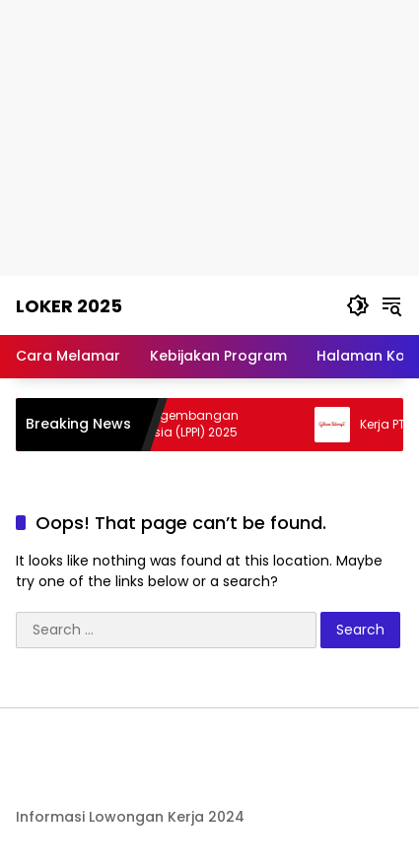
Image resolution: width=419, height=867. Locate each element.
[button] (358, 305)
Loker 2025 (69, 306)
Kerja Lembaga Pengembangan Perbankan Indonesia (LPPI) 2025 (149, 424)
